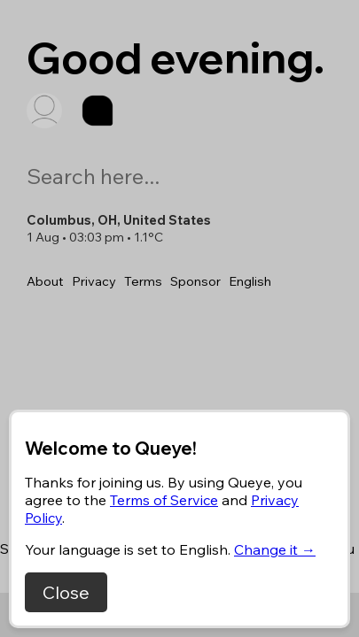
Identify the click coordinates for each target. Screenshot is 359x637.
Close (66, 592)
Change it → (275, 549)
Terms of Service (164, 500)
